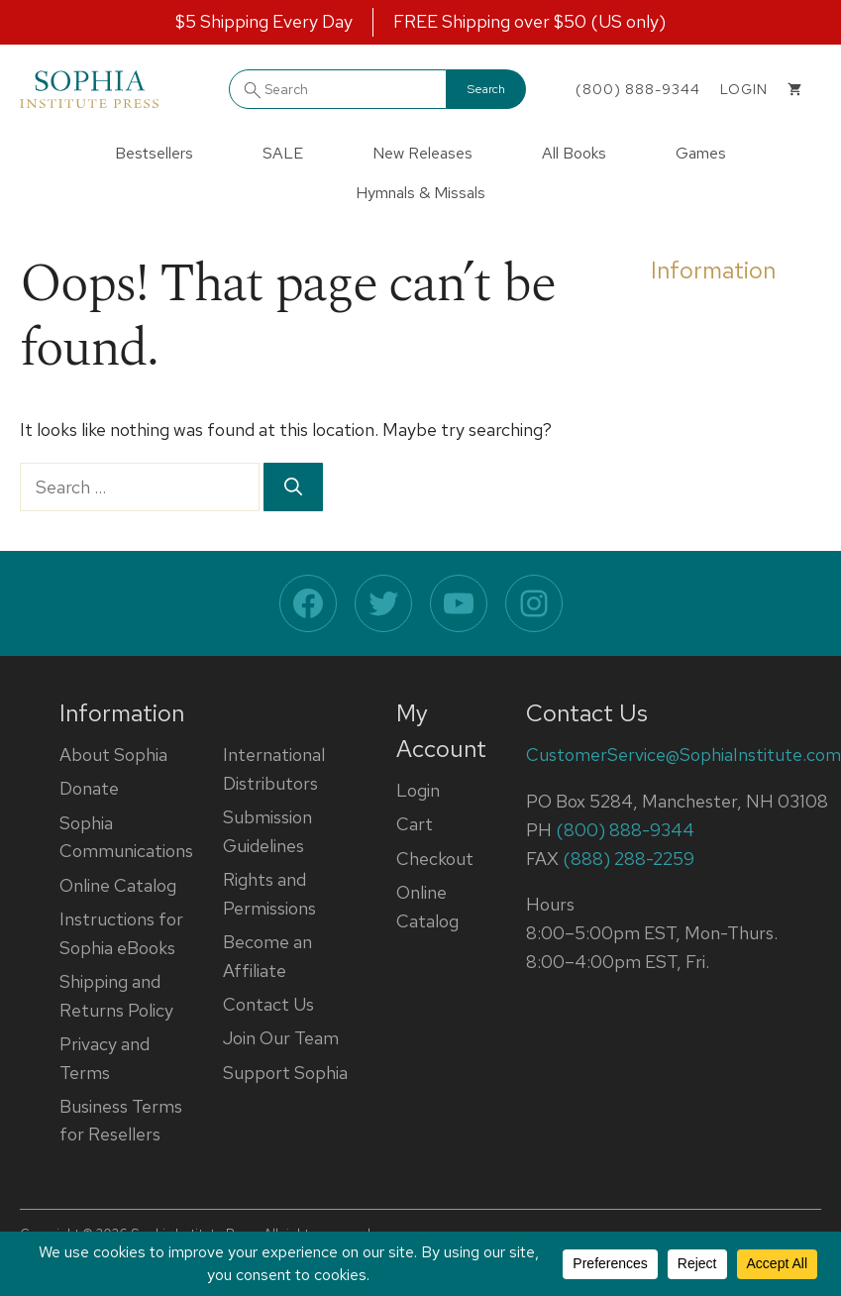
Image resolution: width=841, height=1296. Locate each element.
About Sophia (113, 754)
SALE (283, 153)
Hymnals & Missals (420, 192)
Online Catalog (117, 885)
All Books (574, 153)
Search (486, 89)
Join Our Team (281, 1037)
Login (418, 790)
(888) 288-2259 (628, 858)
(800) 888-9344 (638, 89)
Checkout (434, 858)
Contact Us (268, 1004)
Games (701, 153)
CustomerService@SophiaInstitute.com (683, 754)
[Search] (293, 487)
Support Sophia (285, 1072)
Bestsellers (154, 153)
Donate (89, 788)
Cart (414, 823)
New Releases (422, 153)
